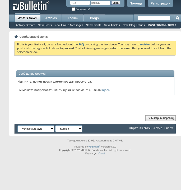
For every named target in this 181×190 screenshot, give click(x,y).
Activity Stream (25, 25)
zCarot (101, 153)
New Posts (45, 25)
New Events (93, 25)
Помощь (136, 3)
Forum (73, 18)
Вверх (168, 128)
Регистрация (160, 3)
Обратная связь (140, 128)
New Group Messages (68, 25)
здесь (105, 90)
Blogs (94, 18)
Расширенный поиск (162, 24)
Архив (158, 128)
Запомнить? (81, 9)
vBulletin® (94, 146)
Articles (51, 18)
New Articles (112, 25)
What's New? (27, 18)
